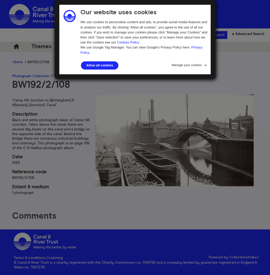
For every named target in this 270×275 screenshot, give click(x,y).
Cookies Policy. (128, 42)
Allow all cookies (99, 65)
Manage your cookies (187, 65)
